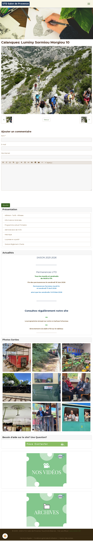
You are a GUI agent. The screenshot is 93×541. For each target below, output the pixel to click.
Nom (3, 136)
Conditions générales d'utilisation (45, 538)
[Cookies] (5, 536)
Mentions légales (26, 538)
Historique (8, 234)
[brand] (16, 4)
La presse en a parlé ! (12, 239)
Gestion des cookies (66, 538)
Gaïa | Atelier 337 (75, 531)
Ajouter (6, 205)
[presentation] (19, 197)
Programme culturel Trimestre (16, 225)
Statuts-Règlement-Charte (14, 244)
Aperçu (48, 162)
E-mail (3, 144)
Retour (46, 120)
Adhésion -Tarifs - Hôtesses (14, 215)
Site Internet (5, 153)
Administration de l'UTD (13, 230)
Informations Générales (13, 220)
